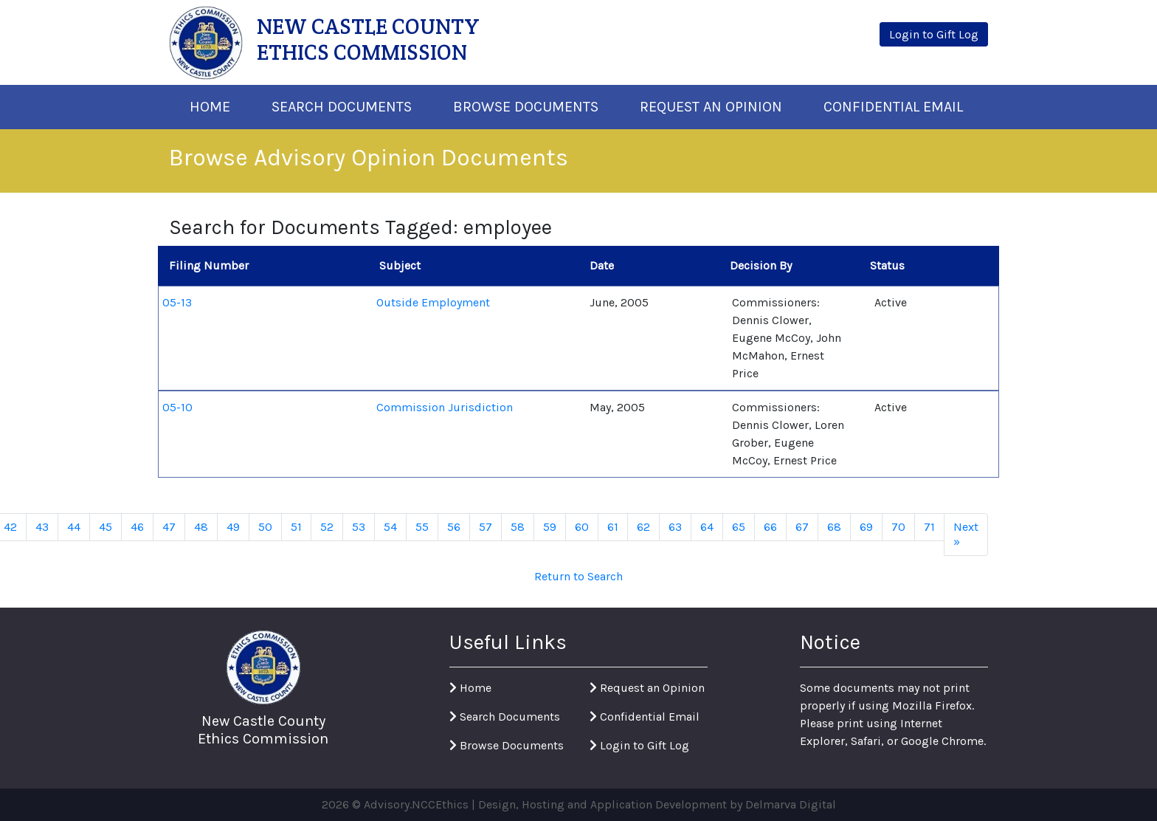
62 (643, 527)
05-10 (177, 407)
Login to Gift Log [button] (933, 34)
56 (453, 527)
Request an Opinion (647, 688)
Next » (965, 534)
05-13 (177, 302)
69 (866, 527)
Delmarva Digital (790, 804)
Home (210, 106)
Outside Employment (433, 302)
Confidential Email (893, 106)
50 (265, 527)
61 (612, 527)
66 (770, 527)
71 (929, 527)
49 (233, 527)
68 (834, 527)
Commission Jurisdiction (444, 407)
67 (802, 527)
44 (73, 527)
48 (201, 527)
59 (549, 527)
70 (898, 527)
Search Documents (342, 106)
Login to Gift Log (639, 745)
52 (327, 527)
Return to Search (578, 576)
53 (358, 527)
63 (675, 527)
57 (485, 527)
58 (518, 527)
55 (422, 527)
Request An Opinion (711, 106)
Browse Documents (525, 106)
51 (296, 527)
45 (105, 527)
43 (42, 527)
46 (137, 527)
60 (582, 527)
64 (707, 527)
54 (390, 527)
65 (738, 527)
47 (169, 527)
